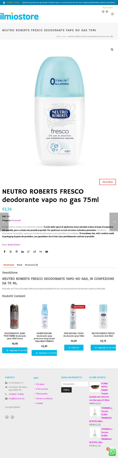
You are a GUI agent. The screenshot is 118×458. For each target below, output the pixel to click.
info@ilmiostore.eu (16, 398)
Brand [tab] (19, 265)
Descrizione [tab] (9, 265)
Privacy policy (40, 394)
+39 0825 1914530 (12, 2)
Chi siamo (39, 384)
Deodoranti (16, 220)
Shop (64, 36)
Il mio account (41, 389)
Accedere (107, 8)
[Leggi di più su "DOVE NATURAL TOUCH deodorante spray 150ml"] (73, 348)
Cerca (66, 390)
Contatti (38, 403)
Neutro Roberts (14, 245)
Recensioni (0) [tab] (31, 265)
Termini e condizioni (43, 398)
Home (58, 36)
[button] (112, 49)
